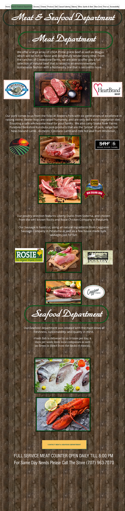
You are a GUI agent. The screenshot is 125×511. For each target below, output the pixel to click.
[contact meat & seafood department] (64, 444)
